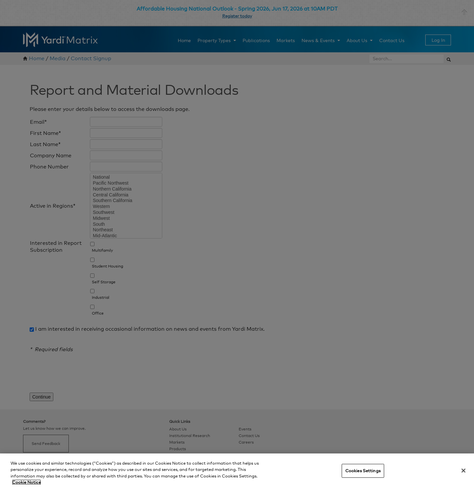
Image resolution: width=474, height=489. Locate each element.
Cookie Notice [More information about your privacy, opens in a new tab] (26, 482)
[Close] (463, 470)
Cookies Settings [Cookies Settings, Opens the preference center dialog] (363, 470)
